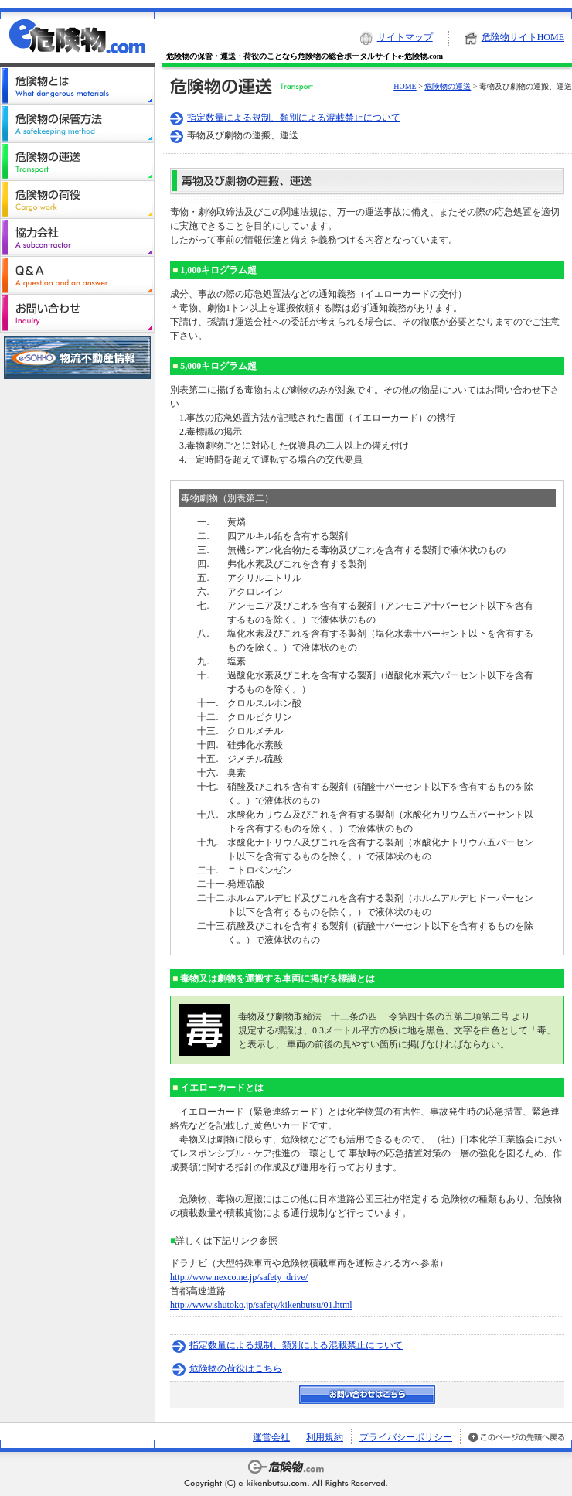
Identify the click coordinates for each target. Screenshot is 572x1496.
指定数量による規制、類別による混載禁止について (293, 117)
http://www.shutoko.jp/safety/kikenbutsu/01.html (261, 1305)
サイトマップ (405, 37)
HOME (404, 86)
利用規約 (324, 1437)
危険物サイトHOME (523, 37)
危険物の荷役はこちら (235, 1368)
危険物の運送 (447, 86)
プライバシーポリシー (405, 1437)
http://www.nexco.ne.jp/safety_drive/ (239, 1277)
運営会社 (271, 1437)
